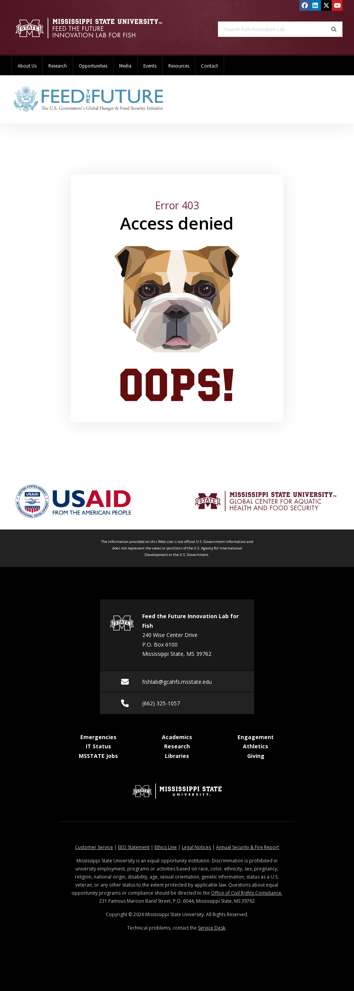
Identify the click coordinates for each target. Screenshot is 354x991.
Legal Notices (196, 847)
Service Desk (211, 928)
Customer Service (94, 847)
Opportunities (93, 66)
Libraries (177, 755)
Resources (178, 66)
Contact (209, 66)
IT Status (98, 746)
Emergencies (98, 737)
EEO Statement (134, 847)
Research (57, 66)
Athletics (255, 746)
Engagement (256, 737)
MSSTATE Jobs (98, 755)
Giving (255, 755)
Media (125, 66)
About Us (27, 66)
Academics (177, 737)
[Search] (333, 29)
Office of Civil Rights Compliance (246, 893)
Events (149, 66)
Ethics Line (166, 847)
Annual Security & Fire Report (247, 847)
